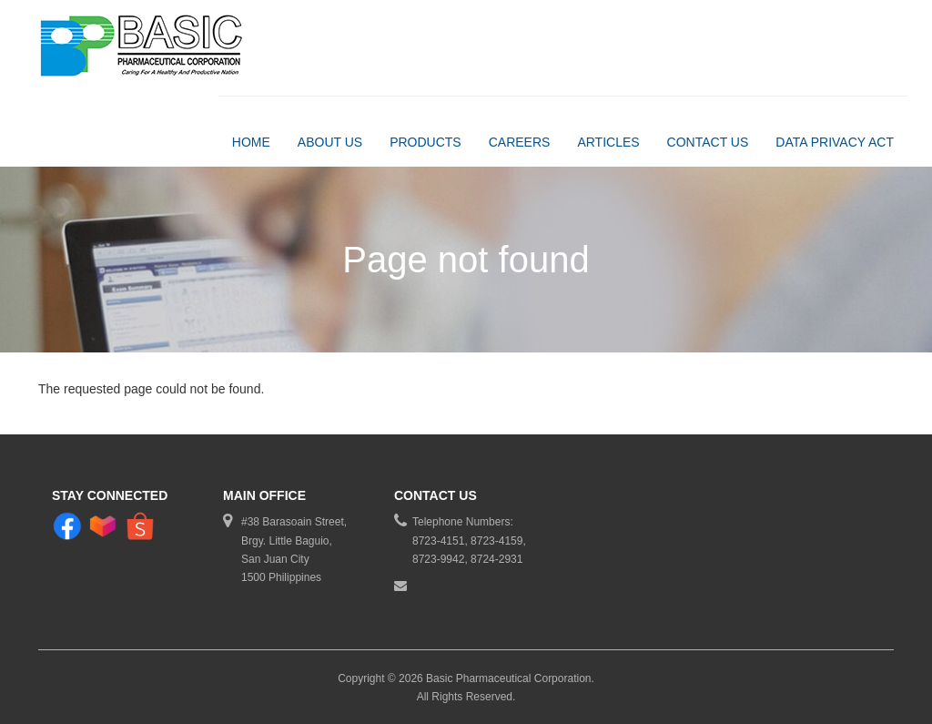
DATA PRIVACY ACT (834, 142)
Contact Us (708, 142)
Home (251, 142)
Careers (520, 142)
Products (425, 142)
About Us (330, 142)
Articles (608, 142)
